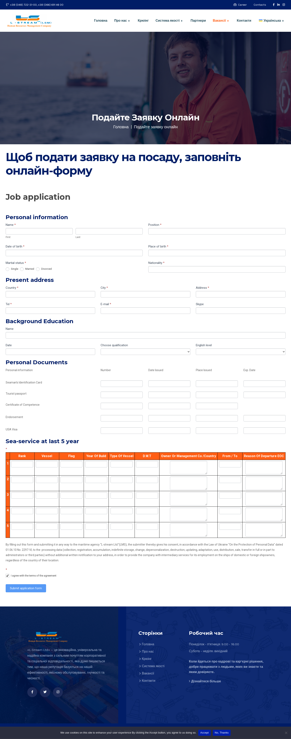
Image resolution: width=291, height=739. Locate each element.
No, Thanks (222, 732)
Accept (204, 732)
